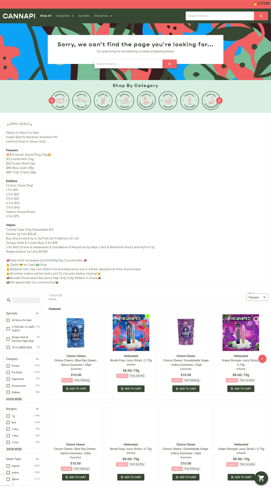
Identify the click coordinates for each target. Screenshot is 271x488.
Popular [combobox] (254, 297)
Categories (65, 16)
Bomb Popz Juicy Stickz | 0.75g (131, 360)
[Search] (261, 16)
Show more (14, 399)
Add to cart (76, 388)
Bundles (84, 15)
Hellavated (131, 356)
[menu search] (26, 300)
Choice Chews (76, 356)
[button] (8, 300)
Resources (103, 16)
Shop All (45, 15)
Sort (252, 293)
